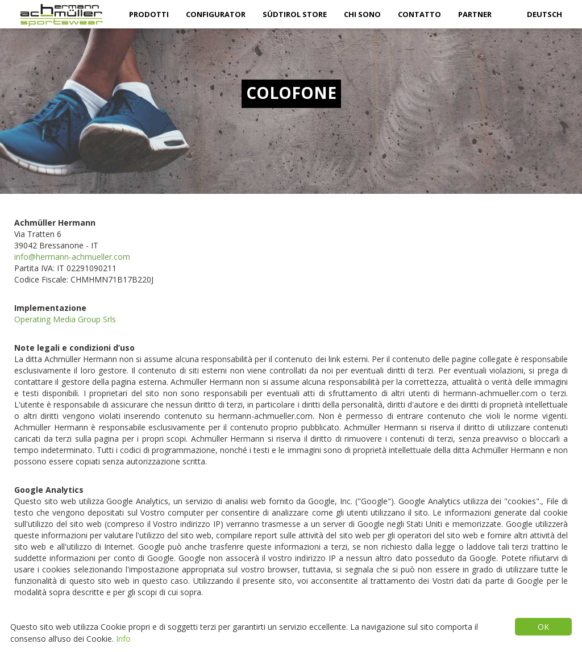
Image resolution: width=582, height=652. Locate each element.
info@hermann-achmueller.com (72, 256)
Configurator (216, 14)
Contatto (419, 14)
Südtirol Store (295, 14)
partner (475, 14)
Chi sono (362, 14)
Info (123, 638)
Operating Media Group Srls (65, 319)
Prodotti (149, 14)
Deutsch (544, 14)
